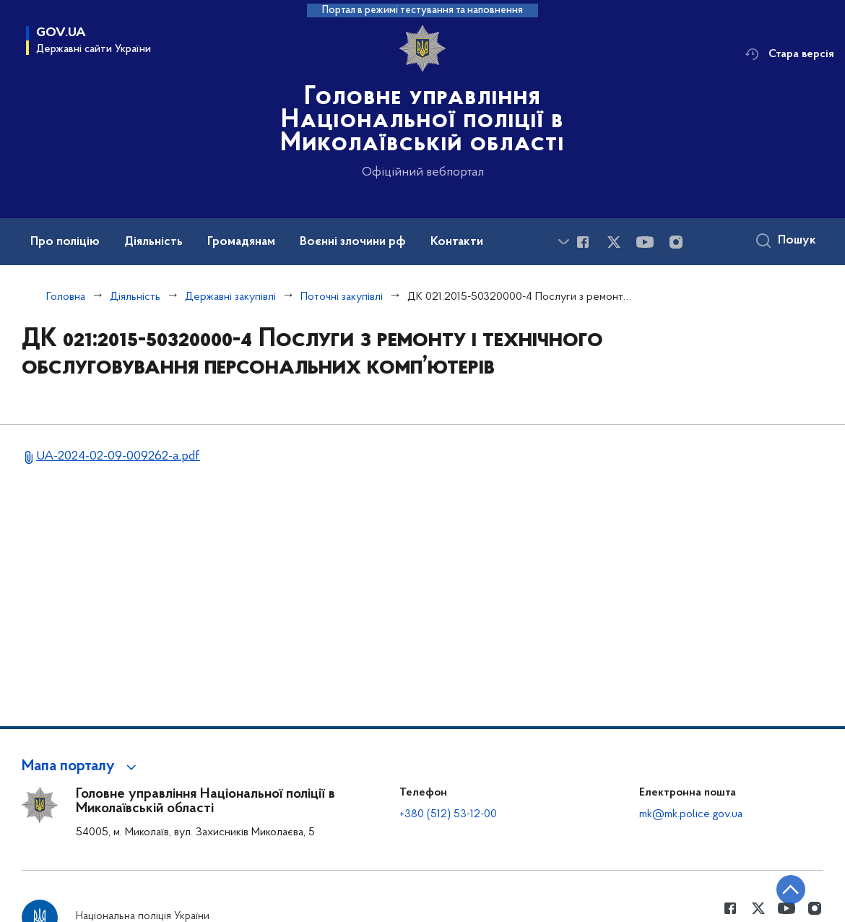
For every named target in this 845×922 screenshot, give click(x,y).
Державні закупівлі (230, 297)
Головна (65, 297)
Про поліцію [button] (65, 242)
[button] (81, 766)
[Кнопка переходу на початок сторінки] (790, 889)
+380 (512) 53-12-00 (448, 814)
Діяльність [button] (153, 242)
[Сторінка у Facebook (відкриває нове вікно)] (583, 242)
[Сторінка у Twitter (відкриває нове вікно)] (614, 242)
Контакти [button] (456, 242)
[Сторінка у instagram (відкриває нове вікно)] (676, 242)
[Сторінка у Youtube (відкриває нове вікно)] (645, 242)
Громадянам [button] (241, 242)
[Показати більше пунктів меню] (563, 241)
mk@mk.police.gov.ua (690, 814)
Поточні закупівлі (341, 297)
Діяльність (135, 297)
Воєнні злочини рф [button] (353, 242)
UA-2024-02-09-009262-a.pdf (118, 456)
